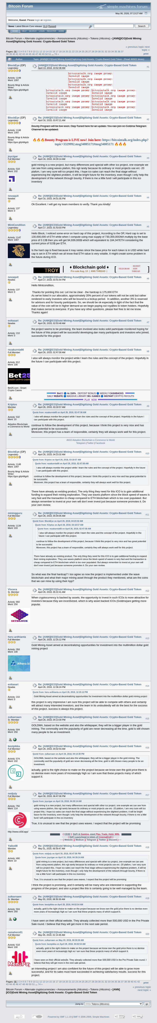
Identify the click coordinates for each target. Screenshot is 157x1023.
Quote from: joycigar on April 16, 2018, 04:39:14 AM (57, 801)
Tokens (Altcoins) (100, 38)
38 (7, 54)
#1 (148, 67)
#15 (147, 718)
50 (46, 54)
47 (36, 54)
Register (51, 31)
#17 (147, 795)
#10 (147, 453)
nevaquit (13, 195)
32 (106, 51)
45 (30, 54)
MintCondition (16, 224)
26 (86, 51)
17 (57, 51)
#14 (147, 686)
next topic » (146, 48)
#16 (147, 747)
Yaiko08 (12, 845)
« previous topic (135, 46)
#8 (148, 351)
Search (33, 31)
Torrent (52, 26)
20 (67, 51)
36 (119, 51)
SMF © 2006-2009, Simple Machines (91, 1017)
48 (40, 54)
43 (23, 54)
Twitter (90, 443)
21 (70, 51)
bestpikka (14, 746)
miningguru (15, 513)
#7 (148, 322)
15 (50, 51)
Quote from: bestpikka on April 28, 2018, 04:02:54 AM (58, 904)
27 (89, 51)
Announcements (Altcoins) (72, 38)
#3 (148, 158)
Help (24, 31)
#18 (147, 847)
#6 (148, 278)
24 (80, 51)
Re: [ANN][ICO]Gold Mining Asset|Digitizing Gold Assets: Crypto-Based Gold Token (89, 117)
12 (41, 51)
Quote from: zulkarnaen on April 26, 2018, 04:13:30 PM (58, 754)
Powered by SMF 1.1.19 (59, 1017)
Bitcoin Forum (14, 38)
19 (63, 51)
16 (54, 51)
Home (15, 31)
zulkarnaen (14, 717)
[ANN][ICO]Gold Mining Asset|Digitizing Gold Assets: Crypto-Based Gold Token (73, 40)
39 (10, 54)
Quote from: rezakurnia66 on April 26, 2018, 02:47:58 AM (59, 412)
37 (122, 51)
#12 (147, 591)
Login (42, 31)
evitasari (13, 320)
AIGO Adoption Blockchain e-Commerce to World (91, 440)
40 (14, 54)
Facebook (100, 443)
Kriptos (12, 404)
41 (17, 54)
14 (47, 51)
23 (76, 51)
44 (27, 54)
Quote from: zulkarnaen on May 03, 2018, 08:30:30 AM (58, 940)
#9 (148, 406)
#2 (148, 119)
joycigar (13, 156)
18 (60, 51)
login (37, 20)
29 (96, 51)
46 (33, 54)
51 (49, 54)
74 (55, 54)
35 (115, 51)
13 (44, 51)
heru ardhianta (17, 636)
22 (73, 51)
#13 (147, 638)
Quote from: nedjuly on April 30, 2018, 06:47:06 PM (57, 854)
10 (34, 51)
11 (37, 51)
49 (43, 54)
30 (99, 51)
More (61, 31)
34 (112, 51)
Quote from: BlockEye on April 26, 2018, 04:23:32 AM (58, 521)
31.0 (45, 26)
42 (20, 54)
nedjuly (12, 793)
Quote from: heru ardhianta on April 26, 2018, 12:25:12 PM (60, 692)
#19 (147, 898)
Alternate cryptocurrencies (40, 38)
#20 (147, 934)
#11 (147, 515)
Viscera (12, 589)
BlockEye (14, 65)
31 (102, 51)
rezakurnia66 (16, 349)
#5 (148, 226)
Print (146, 54)
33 (109, 51)
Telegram (80, 443)
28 (93, 51)
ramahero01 (15, 932)
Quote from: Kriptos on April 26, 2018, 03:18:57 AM (57, 460)
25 (83, 51)
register (47, 20)
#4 (148, 197)
